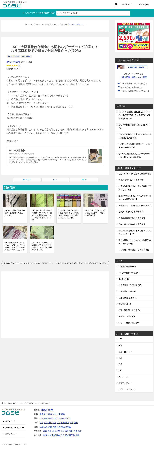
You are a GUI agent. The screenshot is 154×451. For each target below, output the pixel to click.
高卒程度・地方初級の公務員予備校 (134, 250)
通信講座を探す (143, 4)
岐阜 (67, 422)
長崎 (54, 435)
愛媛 (75, 431)
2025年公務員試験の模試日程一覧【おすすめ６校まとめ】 (135, 146)
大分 (62, 435)
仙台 (50, 414)
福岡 (45, 435)
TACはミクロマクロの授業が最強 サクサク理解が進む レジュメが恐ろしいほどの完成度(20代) (83, 263)
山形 (58, 414)
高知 (80, 431)
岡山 (54, 431)
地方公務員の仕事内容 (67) (130, 285)
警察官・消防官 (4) (127, 316)
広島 (58, 431)
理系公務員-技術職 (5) (128, 298)
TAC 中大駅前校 (17, 150)
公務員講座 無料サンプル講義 (133, 77)
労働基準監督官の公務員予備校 (132, 218)
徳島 (67, 431)
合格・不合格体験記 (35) (129, 323)
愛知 (76, 422)
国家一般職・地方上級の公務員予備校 (135, 174)
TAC (120, 370)
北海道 (44, 410)
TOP (15, 403)
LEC (120, 339)
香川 (71, 431)
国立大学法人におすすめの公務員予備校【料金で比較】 (135, 242)
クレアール (123, 377)
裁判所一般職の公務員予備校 (131, 212)
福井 (54, 422)
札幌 (51, 410)
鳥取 (45, 431)
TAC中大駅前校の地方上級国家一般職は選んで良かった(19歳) (15, 212)
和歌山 (68, 427)
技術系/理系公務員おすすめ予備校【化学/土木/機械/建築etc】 (135, 197)
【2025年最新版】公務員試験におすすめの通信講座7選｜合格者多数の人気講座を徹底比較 (135, 115)
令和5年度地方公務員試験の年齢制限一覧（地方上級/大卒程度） (134, 155)
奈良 (63, 427)
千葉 (58, 418)
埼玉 (54, 418)
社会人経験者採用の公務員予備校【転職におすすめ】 (135, 188)
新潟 (41, 422)
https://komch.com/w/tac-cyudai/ (21, 154)
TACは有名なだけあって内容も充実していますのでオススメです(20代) (29, 263)
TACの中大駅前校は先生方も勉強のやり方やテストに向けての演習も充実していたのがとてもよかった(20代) (42, 215)
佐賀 (49, 435)
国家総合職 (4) (125, 304)
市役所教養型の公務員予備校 (131, 180)
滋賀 (46, 427)
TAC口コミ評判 (13, 56)
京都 (50, 427)
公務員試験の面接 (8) (128, 291)
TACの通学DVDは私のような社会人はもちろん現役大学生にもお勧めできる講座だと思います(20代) (69, 214)
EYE (120, 358)
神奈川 (68, 418)
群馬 (50, 418)
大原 (120, 364)
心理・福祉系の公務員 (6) (129, 310)
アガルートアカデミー (128, 389)
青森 (41, 414)
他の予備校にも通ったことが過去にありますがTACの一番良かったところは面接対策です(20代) (42, 246)
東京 (63, 418)
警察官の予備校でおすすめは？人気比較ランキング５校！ (135, 232)
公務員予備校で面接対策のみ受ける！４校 (135, 126)
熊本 (58, 435)
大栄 (120, 345)
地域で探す (126, 4)
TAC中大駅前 (13, 62)
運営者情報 (10, 421)
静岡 (71, 422)
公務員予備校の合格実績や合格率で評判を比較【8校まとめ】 (135, 136)
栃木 (46, 418)
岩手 (46, 414)
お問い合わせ (11, 434)
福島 (63, 414)
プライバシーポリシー (75, 24)
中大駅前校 (26, 56)
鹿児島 (72, 435)
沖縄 (77, 435)
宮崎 (67, 435)
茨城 (41, 418)
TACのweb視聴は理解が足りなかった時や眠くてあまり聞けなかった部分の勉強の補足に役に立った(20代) (15, 246)
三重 (41, 427)
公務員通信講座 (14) (127, 266)
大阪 (54, 427)
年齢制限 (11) (124, 279)
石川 (50, 422)
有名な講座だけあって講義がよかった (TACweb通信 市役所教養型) (95, 212)
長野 (63, 422)
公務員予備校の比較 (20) (129, 273)
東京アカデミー (125, 352)
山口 (62, 431)
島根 (49, 431)
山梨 (58, 422)
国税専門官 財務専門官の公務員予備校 (135, 205)
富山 (46, 422)
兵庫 (58, 427)
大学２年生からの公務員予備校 (132, 224)
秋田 (54, 414)
